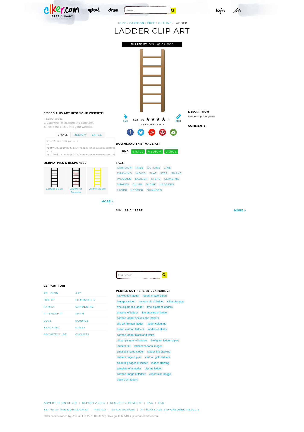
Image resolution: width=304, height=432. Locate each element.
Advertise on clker (60, 402)
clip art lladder (153, 368)
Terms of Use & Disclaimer (66, 409)
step (164, 173)
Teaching (51, 327)
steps (156, 178)
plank (151, 184)
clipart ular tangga (160, 374)
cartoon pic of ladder (151, 301)
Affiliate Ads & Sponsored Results (169, 409)
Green (80, 327)
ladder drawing (160, 362)
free (151, 23)
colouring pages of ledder (132, 362)
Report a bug (93, 402)
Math (79, 313)
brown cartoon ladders (130, 329)
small (137, 151)
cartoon (136, 23)
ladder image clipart (155, 295)
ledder (137, 190)
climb (137, 184)
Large (97, 134)
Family (49, 306)
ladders (167, 184)
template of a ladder (129, 368)
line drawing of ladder (155, 312)
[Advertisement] (79, 74)
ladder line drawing (158, 351)
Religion (51, 293)
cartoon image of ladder (131, 374)
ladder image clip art (129, 357)
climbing (171, 178)
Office (49, 299)
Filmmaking (85, 299)
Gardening (84, 306)
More (106, 201)
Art (78, 293)
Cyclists (82, 334)
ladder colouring (156, 323)
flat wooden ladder (128, 295)
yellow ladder (97, 179)
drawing (124, 173)
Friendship (53, 313)
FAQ (161, 402)
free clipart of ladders (160, 307)
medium (155, 151)
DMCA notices (123, 409)
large (171, 151)
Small (63, 134)
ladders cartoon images (148, 346)
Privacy (100, 409)
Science (81, 320)
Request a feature (126, 402)
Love (48, 320)
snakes (123, 184)
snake (176, 173)
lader (122, 190)
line (167, 167)
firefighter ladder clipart (165, 340)
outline (164, 23)
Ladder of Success (76, 181)
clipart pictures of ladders (132, 340)
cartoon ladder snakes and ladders (138, 318)
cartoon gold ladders (157, 357)
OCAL (152, 44)
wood (141, 173)
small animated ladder (130, 351)
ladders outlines (157, 329)
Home (121, 23)
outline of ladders (127, 379)
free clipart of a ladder (130, 307)
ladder (141, 178)
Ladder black (54, 179)
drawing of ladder (127, 312)
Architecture (55, 334)
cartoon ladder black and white (135, 334)
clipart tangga (175, 301)
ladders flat (123, 346)
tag (150, 402)
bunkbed (154, 190)
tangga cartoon (126, 301)
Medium (79, 134)
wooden (124, 178)
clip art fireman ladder (130, 323)
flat (153, 173)
